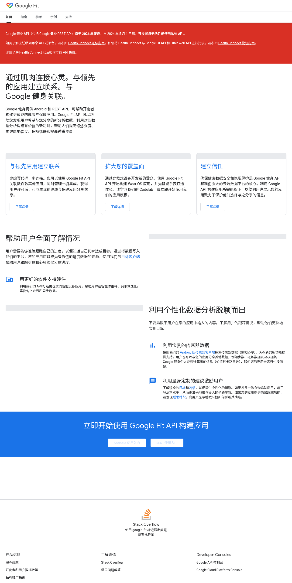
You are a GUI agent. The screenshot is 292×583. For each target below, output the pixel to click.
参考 (38, 17)
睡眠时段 (179, 397)
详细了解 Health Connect (24, 52)
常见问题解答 (111, 570)
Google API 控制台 (209, 562)
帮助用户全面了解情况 (43, 238)
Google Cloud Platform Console (219, 570)
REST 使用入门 (167, 443)
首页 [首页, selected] (9, 17)
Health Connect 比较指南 (236, 43)
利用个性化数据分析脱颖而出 (197, 310)
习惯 (192, 388)
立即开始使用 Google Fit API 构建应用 (146, 425)
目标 (182, 388)
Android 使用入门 (126, 443)
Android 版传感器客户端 (197, 352)
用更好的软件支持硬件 (43, 279)
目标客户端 (130, 257)
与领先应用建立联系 (35, 166)
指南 (24, 17)
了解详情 (21, 207)
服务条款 (12, 562)
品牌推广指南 (15, 577)
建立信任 (211, 166)
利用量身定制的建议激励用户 (193, 381)
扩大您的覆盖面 (124, 166)
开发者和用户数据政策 (22, 570)
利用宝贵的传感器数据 (186, 345)
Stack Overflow (112, 562)
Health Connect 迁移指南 (86, 43)
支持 (68, 17)
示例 (53, 17)
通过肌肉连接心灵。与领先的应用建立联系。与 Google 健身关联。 (50, 87)
